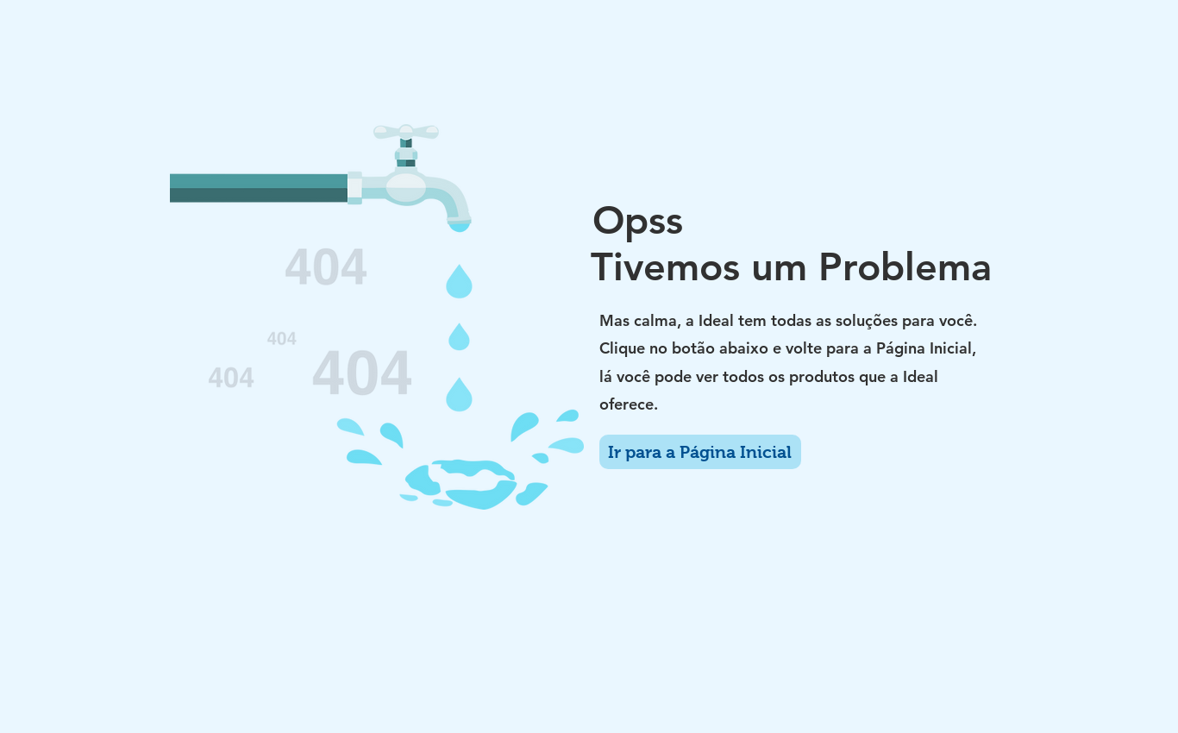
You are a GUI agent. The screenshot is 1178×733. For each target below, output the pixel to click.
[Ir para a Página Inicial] (700, 452)
